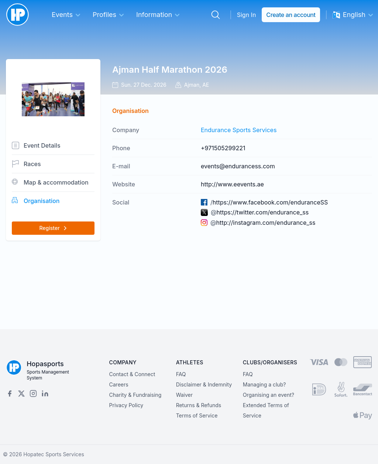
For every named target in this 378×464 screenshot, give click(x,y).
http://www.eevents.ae (232, 184)
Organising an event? (268, 395)
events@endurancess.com (238, 166)
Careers (118, 384)
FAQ (181, 374)
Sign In (246, 14)
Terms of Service (197, 415)
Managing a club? (264, 384)
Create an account (290, 14)
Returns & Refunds (198, 405)
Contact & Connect (132, 374)
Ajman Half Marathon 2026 (169, 69)
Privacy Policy (126, 405)
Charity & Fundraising (135, 395)
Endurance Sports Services (238, 130)
